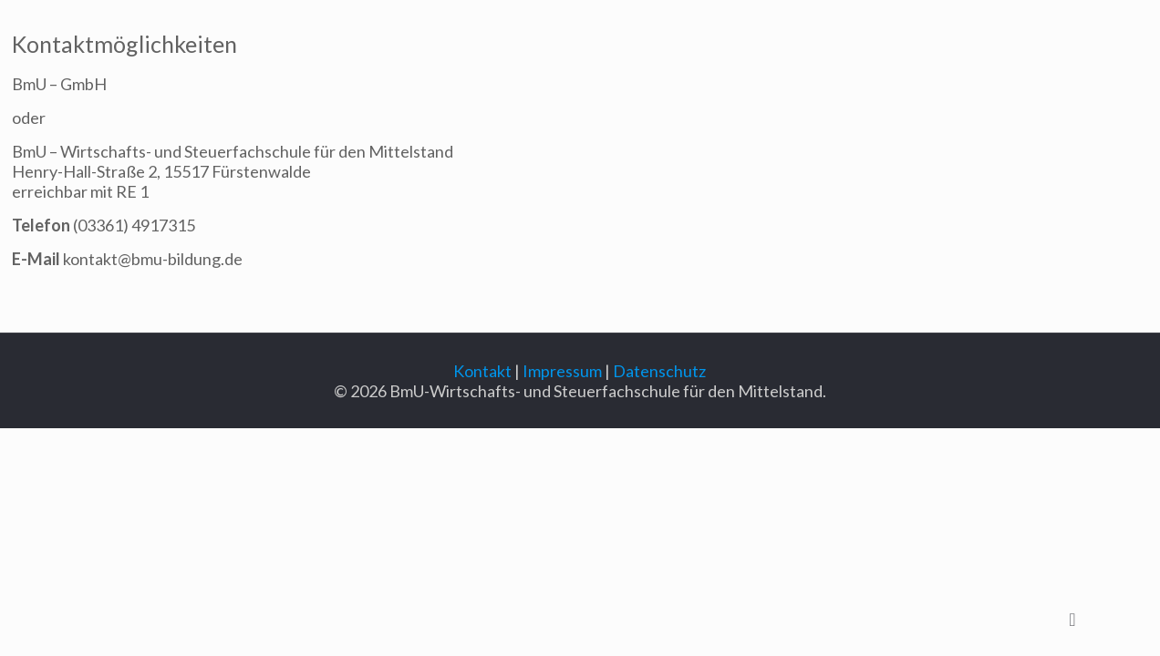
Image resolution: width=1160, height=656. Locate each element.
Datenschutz (659, 371)
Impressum (562, 371)
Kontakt (482, 371)
